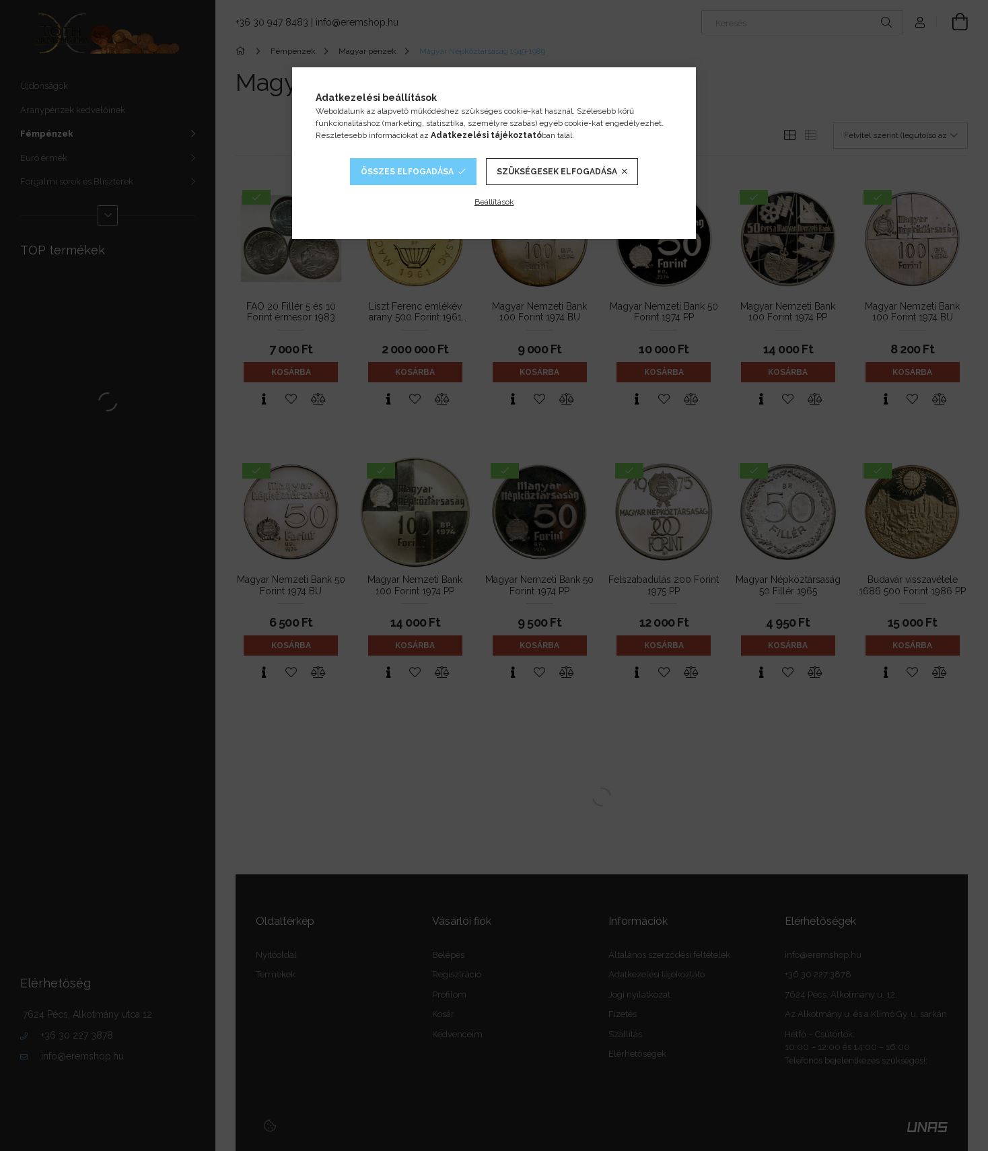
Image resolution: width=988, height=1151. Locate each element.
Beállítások (494, 202)
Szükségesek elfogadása (557, 171)
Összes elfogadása (407, 171)
